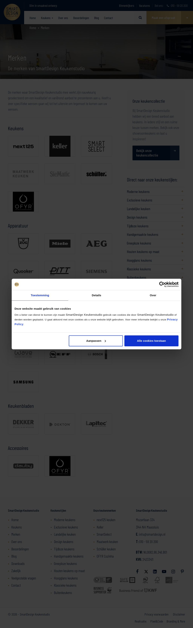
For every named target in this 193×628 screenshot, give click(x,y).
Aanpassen (96, 340)
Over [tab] (153, 295)
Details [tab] (96, 295)
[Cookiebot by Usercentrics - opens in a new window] (162, 284)
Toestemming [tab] (40, 295)
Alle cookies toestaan (151, 340)
